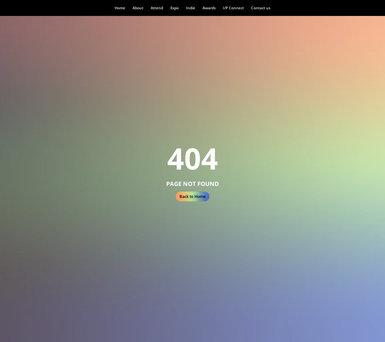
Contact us (260, 7)
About (138, 7)
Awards (209, 7)
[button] (138, 7)
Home (120, 7)
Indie (190, 7)
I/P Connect (233, 7)
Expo (174, 7)
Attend (157, 7)
